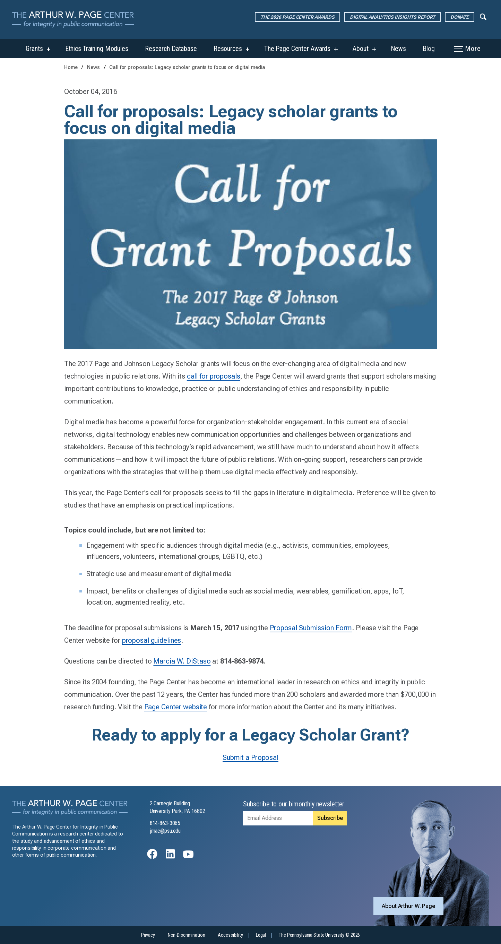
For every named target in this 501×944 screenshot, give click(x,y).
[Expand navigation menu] (483, 16)
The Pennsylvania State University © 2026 (319, 935)
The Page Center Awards (297, 48)
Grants (34, 48)
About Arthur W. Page (408, 906)
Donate (459, 17)
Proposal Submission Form (311, 628)
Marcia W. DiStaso (181, 661)
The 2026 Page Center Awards (297, 17)
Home (71, 67)
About (360, 48)
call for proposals (213, 376)
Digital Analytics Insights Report (392, 17)
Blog (429, 48)
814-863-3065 (165, 823)
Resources (228, 48)
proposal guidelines (151, 640)
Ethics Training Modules (96, 48)
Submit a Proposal (250, 757)
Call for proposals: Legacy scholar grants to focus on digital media (187, 67)
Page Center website (175, 707)
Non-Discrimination (186, 935)
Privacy (148, 935)
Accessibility (230, 935)
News (398, 48)
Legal (261, 935)
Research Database (171, 48)
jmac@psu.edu (165, 831)
